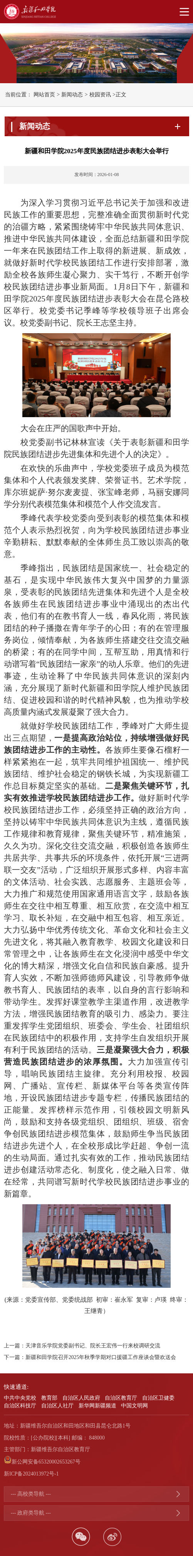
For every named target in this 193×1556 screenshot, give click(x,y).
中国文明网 (134, 1406)
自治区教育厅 (121, 1398)
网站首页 (44, 95)
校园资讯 (100, 95)
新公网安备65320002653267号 (46, 1462)
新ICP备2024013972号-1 (31, 1474)
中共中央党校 (20, 1398)
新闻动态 (72, 95)
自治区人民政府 (81, 1398)
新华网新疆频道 (97, 1406)
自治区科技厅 (20, 1406)
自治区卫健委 (158, 1398)
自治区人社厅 (57, 1406)
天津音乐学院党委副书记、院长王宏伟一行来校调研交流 (92, 1346)
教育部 (49, 1398)
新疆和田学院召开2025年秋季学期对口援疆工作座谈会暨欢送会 (100, 1357)
